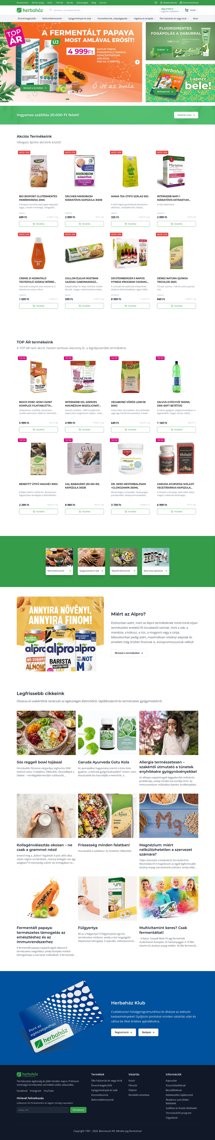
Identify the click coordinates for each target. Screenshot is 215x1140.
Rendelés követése (139, 1095)
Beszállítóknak (174, 1090)
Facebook (22, 1090)
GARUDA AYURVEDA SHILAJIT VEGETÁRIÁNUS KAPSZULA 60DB (175, 488)
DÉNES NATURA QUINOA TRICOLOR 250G (172, 280)
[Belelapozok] (180, 83)
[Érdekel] (180, 41)
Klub (49, 2)
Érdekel (163, 49)
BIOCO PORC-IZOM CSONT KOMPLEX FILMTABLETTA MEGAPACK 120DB (35, 406)
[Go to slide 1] (67, 99)
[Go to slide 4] (75, 99)
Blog (94, 2)
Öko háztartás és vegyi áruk (106, 1080)
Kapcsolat (171, 1080)
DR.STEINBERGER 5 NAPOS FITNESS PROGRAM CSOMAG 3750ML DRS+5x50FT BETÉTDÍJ (130, 282)
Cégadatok (172, 1117)
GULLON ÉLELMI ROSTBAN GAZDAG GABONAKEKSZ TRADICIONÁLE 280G (81, 282)
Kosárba (38, 223)
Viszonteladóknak (176, 1085)
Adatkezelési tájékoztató (179, 1095)
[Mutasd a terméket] (71, 62)
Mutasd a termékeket (129, 653)
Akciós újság (38, 2)
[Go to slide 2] (71, 99)
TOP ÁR (59, 2)
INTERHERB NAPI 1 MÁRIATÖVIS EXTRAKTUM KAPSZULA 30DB (173, 200)
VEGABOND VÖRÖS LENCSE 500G (128, 404)
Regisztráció (123, 1032)
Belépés (148, 1032)
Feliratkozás (78, 1109)
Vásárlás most (186, 115)
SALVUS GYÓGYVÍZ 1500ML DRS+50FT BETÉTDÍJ (173, 404)
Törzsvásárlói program (178, 1113)
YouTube (49, 1090)
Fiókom (133, 1090)
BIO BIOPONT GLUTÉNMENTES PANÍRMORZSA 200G (38, 198)
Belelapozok (165, 91)
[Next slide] (137, 62)
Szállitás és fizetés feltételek (181, 1108)
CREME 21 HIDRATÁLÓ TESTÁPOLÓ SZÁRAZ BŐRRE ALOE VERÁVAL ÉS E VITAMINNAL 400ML (36, 284)
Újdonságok (82, 2)
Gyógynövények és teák (104, 1090)
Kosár (132, 1080)
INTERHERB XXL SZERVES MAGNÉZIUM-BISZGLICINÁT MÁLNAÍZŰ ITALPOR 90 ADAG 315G (83, 407)
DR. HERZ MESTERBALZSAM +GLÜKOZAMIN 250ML (128, 486)
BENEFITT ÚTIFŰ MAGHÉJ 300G (38, 484)
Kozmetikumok (99, 1095)
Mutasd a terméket (35, 87)
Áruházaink (22, 2)
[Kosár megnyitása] (178, 10)
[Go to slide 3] (73, 99)
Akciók (70, 2)
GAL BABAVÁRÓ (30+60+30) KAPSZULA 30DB (82, 486)
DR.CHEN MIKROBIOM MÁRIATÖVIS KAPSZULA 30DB (83, 198)
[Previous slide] (4, 62)
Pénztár (133, 1085)
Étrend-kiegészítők (101, 1085)
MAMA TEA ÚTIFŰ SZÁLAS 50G (130, 196)
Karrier (103, 2)
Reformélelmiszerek (102, 1099)
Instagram (35, 1090)
